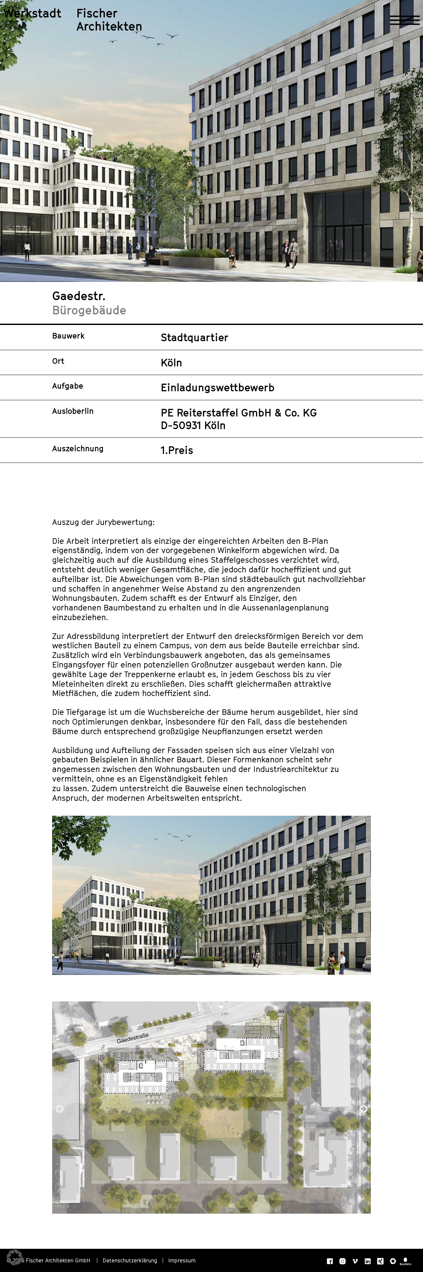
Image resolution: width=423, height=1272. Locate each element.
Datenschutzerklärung (130, 1260)
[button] (59, 1109)
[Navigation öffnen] (405, 20)
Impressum (182, 1260)
